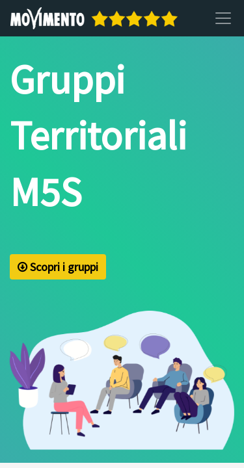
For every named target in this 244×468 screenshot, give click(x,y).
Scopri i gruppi (58, 266)
